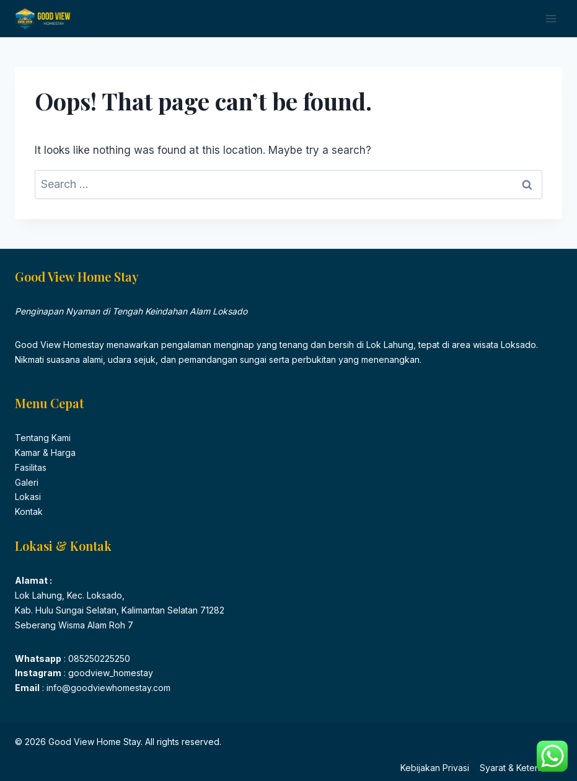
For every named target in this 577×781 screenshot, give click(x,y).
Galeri (26, 482)
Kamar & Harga (45, 452)
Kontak (29, 511)
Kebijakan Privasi (434, 767)
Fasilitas (30, 467)
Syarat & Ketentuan (518, 767)
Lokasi (28, 496)
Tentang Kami (43, 437)
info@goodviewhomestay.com (107, 687)
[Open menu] (550, 18)
